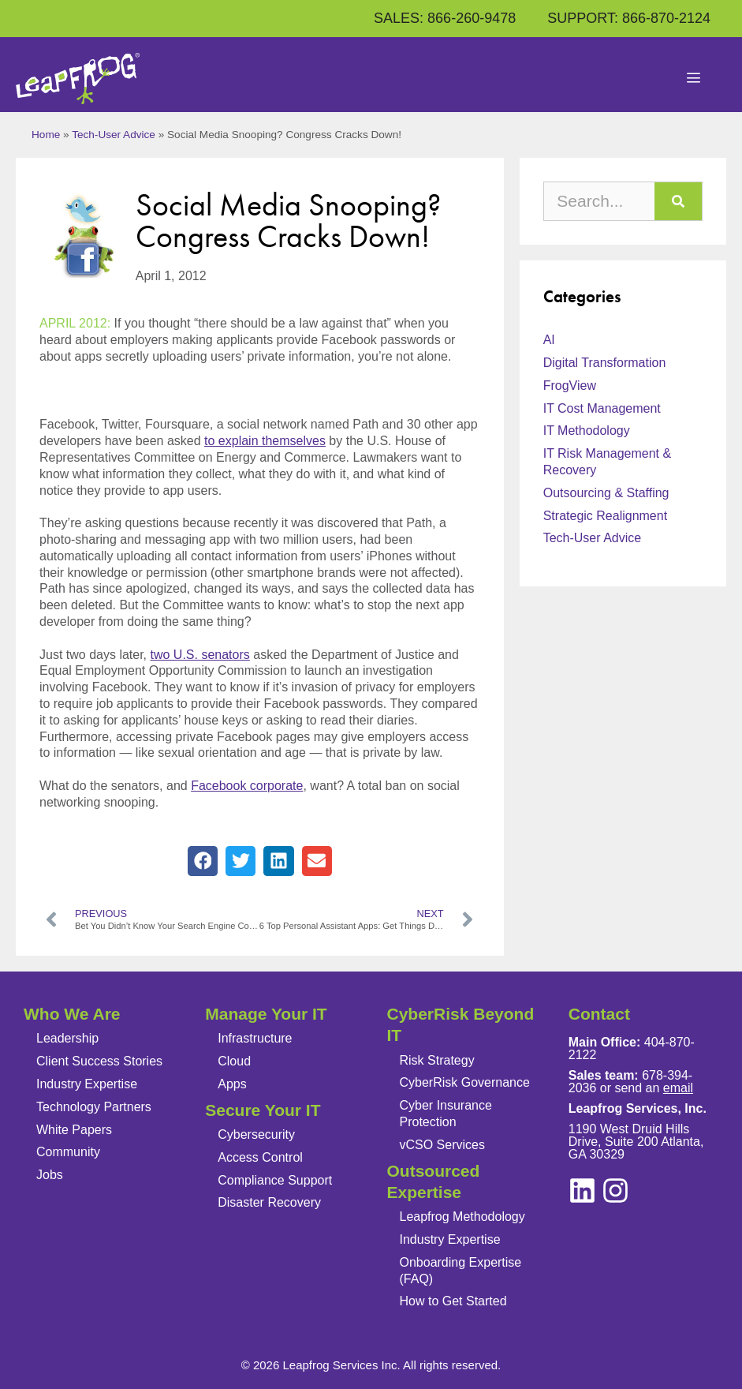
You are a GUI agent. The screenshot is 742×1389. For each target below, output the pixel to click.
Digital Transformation (604, 362)
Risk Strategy (437, 1060)
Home (46, 134)
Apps (232, 1084)
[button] (203, 861)
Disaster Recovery (269, 1202)
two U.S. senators (200, 654)
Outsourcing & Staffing (606, 493)
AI (549, 339)
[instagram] (582, 1190)
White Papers (74, 1129)
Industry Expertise (86, 1084)
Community (68, 1152)
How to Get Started (453, 1301)
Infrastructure (255, 1038)
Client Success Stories (99, 1061)
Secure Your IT (262, 1110)
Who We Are (72, 1014)
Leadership (67, 1038)
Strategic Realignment (605, 515)
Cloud (234, 1061)
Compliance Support (275, 1180)
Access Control (260, 1157)
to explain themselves (265, 440)
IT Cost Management (602, 408)
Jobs (49, 1174)
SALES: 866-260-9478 (445, 18)
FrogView (569, 385)
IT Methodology (586, 430)
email (678, 1088)
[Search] (678, 201)
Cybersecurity (256, 1134)
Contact (599, 1014)
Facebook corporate (247, 785)
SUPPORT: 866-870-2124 (628, 18)
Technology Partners (93, 1107)
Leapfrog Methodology (462, 1216)
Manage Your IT (265, 1014)
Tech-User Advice (113, 134)
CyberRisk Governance (465, 1082)
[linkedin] (615, 1190)
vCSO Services (442, 1144)
